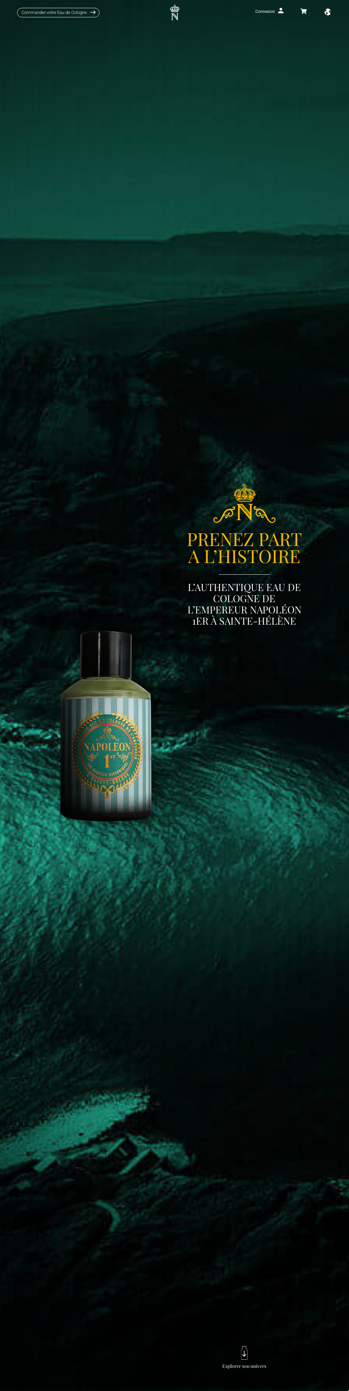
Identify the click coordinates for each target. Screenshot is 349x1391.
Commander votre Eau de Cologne (54, 12)
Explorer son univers (244, 1366)
